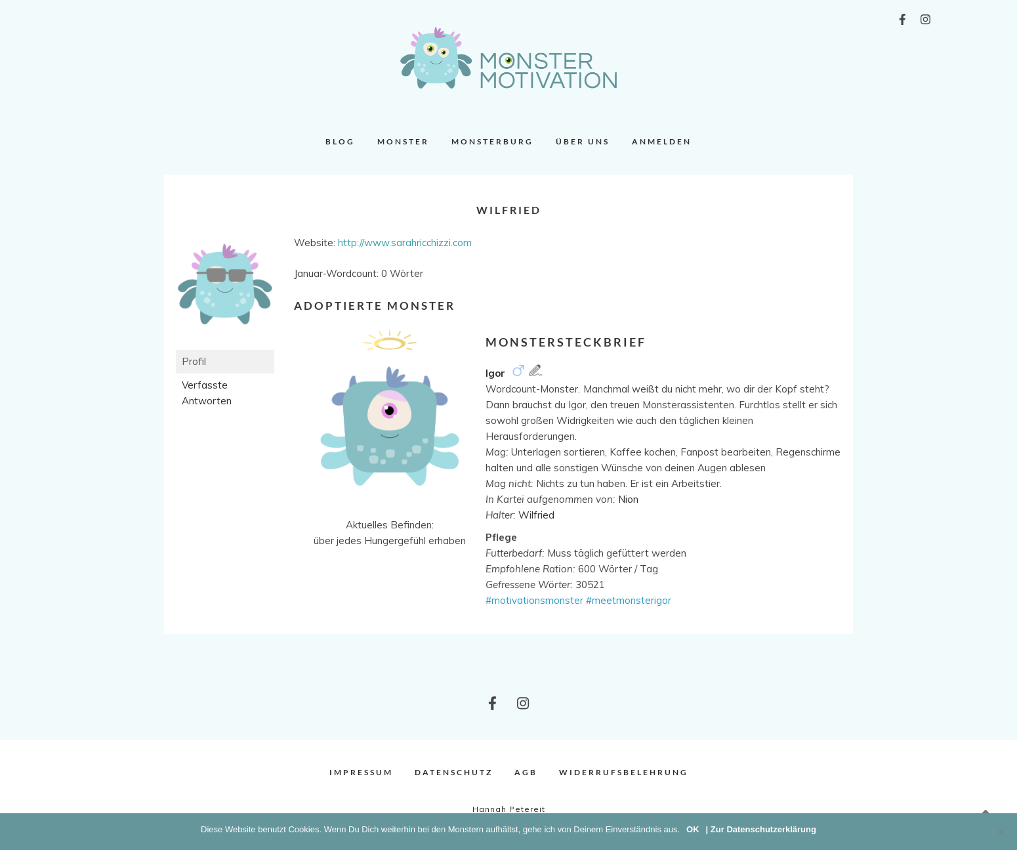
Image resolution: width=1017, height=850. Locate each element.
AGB (525, 772)
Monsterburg (492, 141)
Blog (340, 141)
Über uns (583, 141)
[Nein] (1000, 831)
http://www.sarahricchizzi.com (405, 242)
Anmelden (662, 141)
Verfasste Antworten (207, 393)
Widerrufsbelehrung (623, 772)
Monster (403, 141)
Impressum (361, 772)
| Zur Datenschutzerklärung (761, 829)
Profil (194, 361)
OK (692, 829)
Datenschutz (454, 772)
